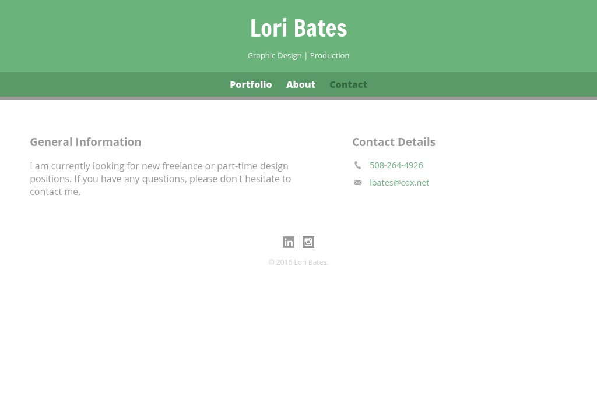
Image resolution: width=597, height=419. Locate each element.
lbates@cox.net (399, 182)
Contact (348, 84)
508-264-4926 (396, 165)
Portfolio (251, 84)
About (300, 84)
